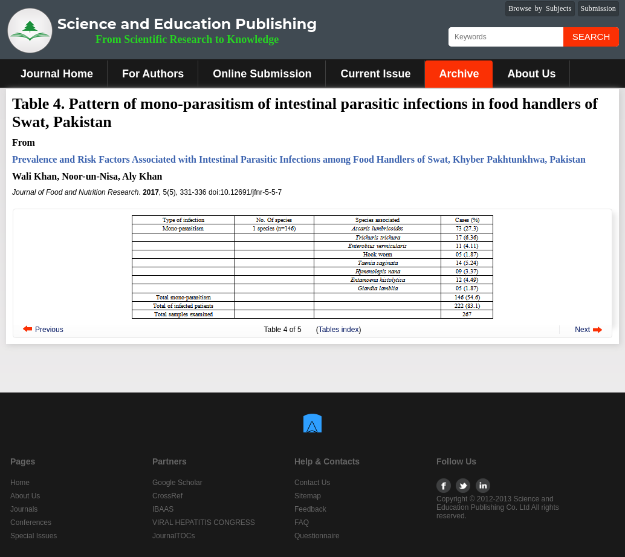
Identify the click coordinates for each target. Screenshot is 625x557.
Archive (459, 74)
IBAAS (162, 509)
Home (20, 482)
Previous (49, 329)
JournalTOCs (173, 536)
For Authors (153, 74)
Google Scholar (177, 482)
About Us (531, 74)
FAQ (301, 522)
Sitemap (307, 496)
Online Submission (262, 74)
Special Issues (33, 536)
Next (582, 329)
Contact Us (312, 482)
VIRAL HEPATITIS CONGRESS (203, 522)
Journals (23, 509)
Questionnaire (317, 536)
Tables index (339, 329)
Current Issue (375, 74)
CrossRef (167, 496)
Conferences (30, 522)
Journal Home (57, 74)
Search (591, 36)
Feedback (310, 509)
